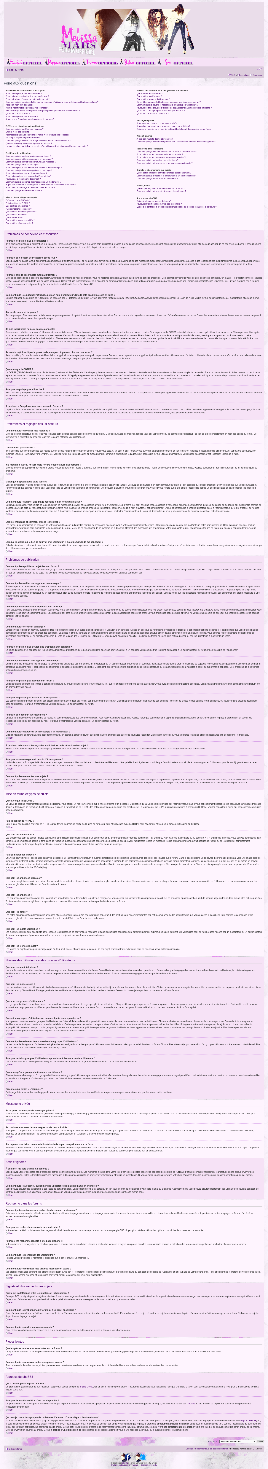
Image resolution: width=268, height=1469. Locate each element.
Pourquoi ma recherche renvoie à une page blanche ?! (161, 157)
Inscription (243, 75)
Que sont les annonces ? (17, 215)
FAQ (233, 75)
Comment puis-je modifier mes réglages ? (25, 129)
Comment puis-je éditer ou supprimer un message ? (29, 159)
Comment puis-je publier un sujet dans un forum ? (28, 156)
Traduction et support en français (124, 1465)
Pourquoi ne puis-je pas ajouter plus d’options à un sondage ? (34, 167)
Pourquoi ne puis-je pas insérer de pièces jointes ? (28, 176)
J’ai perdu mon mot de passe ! (19, 105)
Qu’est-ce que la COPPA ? (18, 113)
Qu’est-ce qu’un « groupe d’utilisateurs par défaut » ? (161, 110)
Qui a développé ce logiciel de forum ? (154, 201)
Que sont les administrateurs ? (150, 93)
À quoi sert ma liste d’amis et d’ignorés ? (155, 139)
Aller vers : (213, 1441)
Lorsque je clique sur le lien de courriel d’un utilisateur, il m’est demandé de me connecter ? (47, 146)
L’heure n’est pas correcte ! (18, 132)
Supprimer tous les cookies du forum (212, 1448)
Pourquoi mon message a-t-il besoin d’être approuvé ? (30, 187)
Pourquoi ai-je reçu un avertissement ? (23, 179)
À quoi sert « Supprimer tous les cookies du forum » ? (30, 119)
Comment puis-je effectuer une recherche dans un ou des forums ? (167, 151)
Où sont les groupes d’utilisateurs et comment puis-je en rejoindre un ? (169, 102)
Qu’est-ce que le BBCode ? (18, 200)
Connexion (257, 75)
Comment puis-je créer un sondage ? (22, 164)
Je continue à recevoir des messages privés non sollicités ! (163, 126)
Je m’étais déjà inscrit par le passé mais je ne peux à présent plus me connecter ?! (43, 110)
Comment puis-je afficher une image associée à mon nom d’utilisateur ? (38, 140)
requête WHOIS (248, 1420)
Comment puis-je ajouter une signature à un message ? (31, 162)
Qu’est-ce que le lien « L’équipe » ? (153, 113)
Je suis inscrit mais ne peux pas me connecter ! (27, 108)
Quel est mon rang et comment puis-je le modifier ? (29, 143)
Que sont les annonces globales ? (21, 212)
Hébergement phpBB (148, 1465)
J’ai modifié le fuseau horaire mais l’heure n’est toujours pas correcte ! (37, 135)
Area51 (191, 1403)
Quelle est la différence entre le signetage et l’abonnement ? (164, 173)
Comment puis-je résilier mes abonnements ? (157, 178)
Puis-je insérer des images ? (18, 209)
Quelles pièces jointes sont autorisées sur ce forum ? (161, 188)
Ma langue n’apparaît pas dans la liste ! (23, 137)
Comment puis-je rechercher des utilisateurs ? (157, 160)
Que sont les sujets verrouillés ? (20, 220)
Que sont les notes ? (15, 217)
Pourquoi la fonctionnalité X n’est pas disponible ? (159, 204)
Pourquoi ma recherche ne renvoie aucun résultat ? (160, 154)
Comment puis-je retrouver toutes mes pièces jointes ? (161, 191)
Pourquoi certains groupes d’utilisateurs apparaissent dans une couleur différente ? (174, 108)
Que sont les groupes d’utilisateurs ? (153, 99)
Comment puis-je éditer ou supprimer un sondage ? (29, 170)
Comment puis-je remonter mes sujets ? (24, 190)
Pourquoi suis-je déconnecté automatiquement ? (28, 99)
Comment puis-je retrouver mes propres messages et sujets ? (165, 163)
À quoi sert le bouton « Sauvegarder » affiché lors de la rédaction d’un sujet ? (41, 185)
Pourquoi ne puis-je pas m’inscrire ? (22, 116)
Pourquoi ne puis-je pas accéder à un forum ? (26, 173)
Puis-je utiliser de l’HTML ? (18, 203)
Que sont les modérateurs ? (149, 96)
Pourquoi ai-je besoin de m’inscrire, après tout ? (27, 96)
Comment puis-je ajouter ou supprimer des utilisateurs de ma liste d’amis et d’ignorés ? (176, 142)
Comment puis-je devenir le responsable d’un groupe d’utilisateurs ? (167, 105)
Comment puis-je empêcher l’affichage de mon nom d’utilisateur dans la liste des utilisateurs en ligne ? (52, 102)
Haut (10, 250)
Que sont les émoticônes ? (18, 206)
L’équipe (189, 1448)
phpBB (125, 1463)
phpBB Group (86, 1386)
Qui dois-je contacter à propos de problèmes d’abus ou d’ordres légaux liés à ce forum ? (176, 207)
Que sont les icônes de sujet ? (19, 223)
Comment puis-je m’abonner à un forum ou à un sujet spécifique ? (167, 176)
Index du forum (16, 70)
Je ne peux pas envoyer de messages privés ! (157, 123)
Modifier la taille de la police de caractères (259, 69)
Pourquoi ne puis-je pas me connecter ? (24, 93)
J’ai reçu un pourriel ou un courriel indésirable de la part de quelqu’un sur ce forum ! (174, 129)
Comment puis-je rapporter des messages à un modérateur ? (33, 182)
